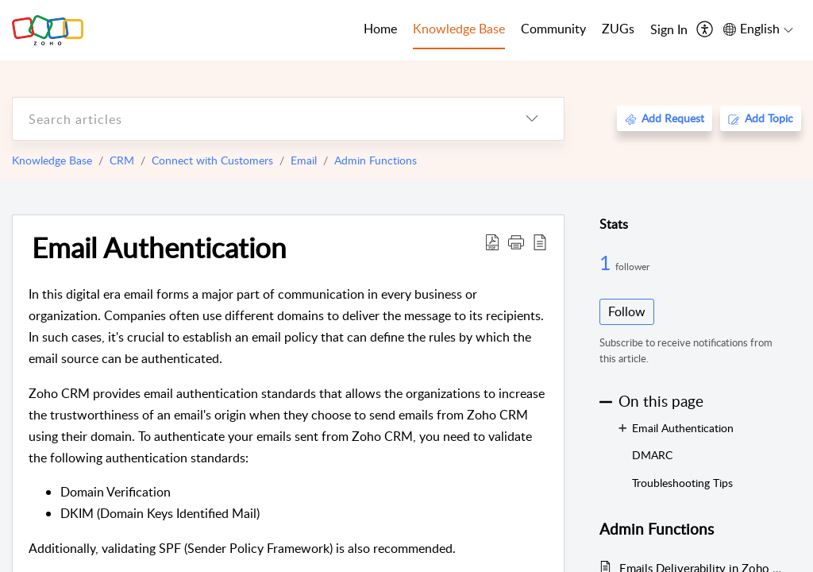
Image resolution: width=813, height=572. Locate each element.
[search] (256, 119)
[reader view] (540, 241)
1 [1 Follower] (607, 262)
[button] (516, 241)
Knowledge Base (52, 160)
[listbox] (532, 119)
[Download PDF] (492, 241)
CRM (122, 160)
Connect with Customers (212, 160)
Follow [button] (626, 311)
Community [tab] (553, 28)
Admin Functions (375, 160)
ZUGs (618, 28)
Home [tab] (380, 28)
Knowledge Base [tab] (459, 28)
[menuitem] (668, 30)
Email (304, 160)
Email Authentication (159, 247)
